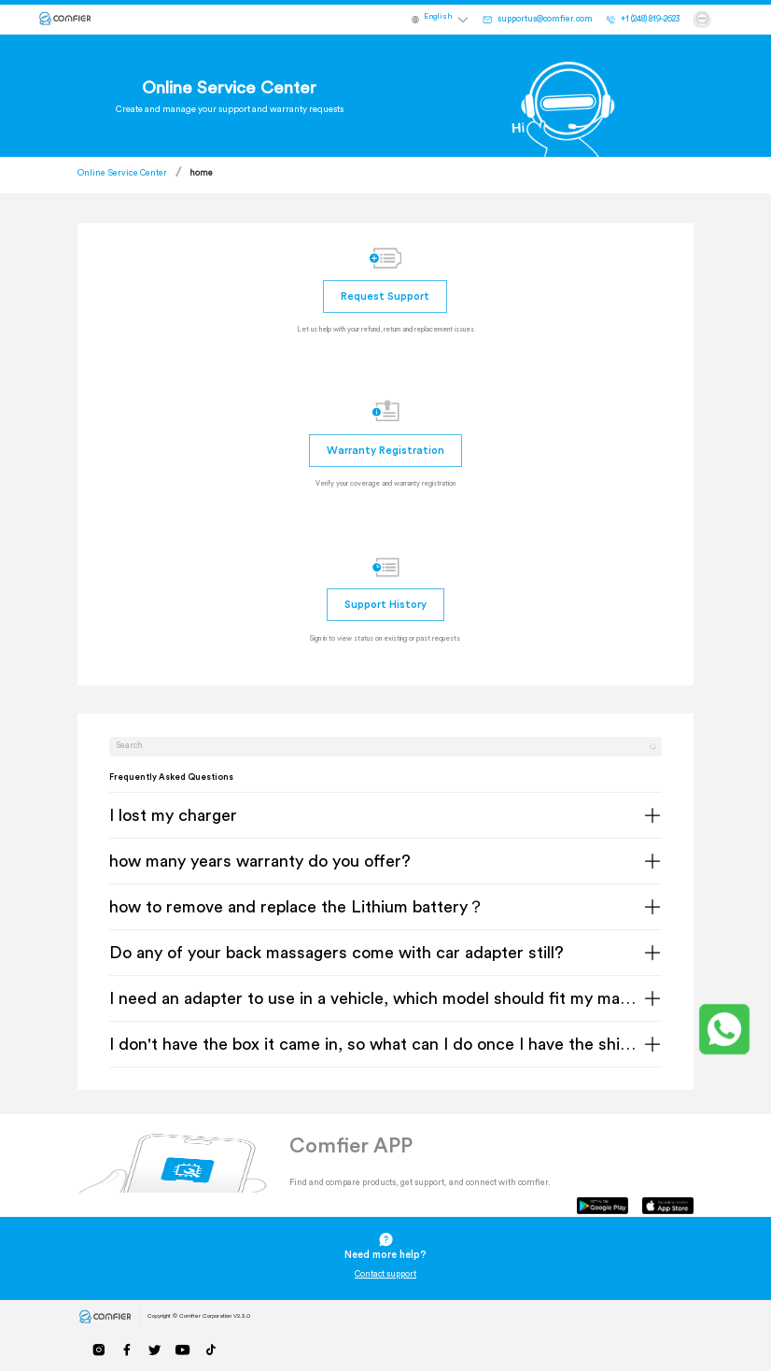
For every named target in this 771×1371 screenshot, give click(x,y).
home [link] (201, 173)
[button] (447, 19)
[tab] (386, 816)
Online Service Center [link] (122, 173)
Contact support (385, 1274)
